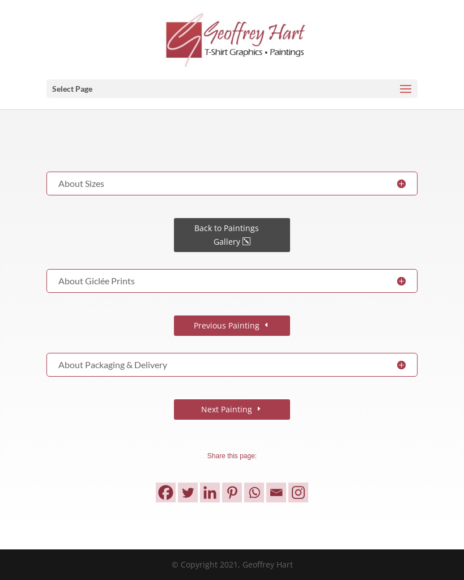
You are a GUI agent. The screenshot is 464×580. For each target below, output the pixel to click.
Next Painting (226, 409)
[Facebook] (166, 492)
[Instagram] (298, 492)
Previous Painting (226, 325)
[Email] (276, 492)
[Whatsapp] (254, 492)
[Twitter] (188, 492)
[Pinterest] (232, 492)
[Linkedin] (210, 492)
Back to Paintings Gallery (226, 235)
